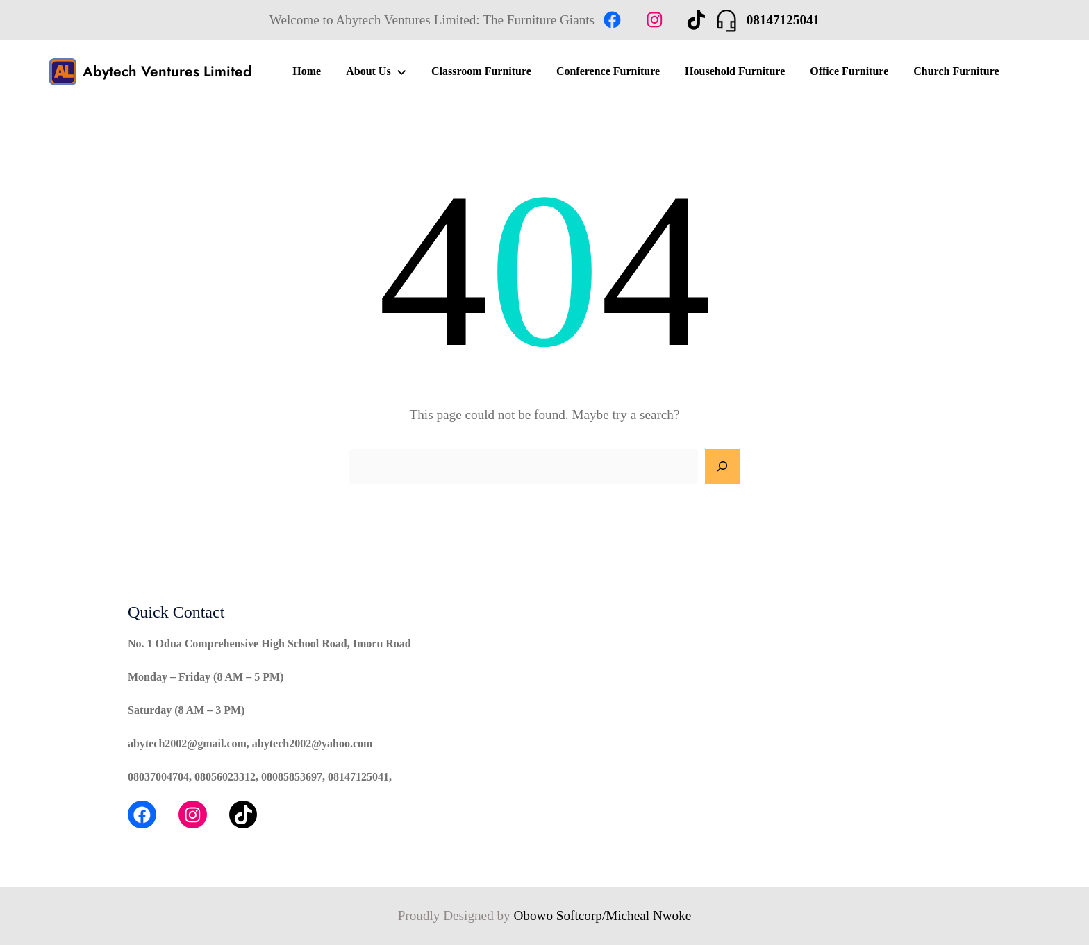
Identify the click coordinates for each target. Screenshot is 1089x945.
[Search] (722, 466)
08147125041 (783, 19)
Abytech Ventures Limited (167, 71)
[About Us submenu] (401, 71)
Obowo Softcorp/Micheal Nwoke (603, 915)
